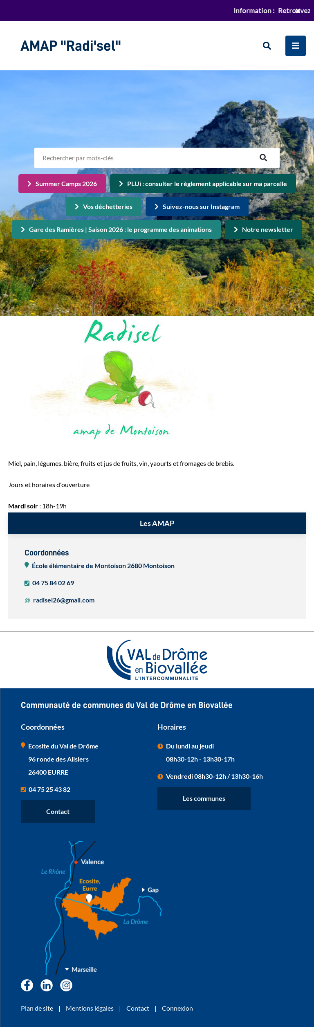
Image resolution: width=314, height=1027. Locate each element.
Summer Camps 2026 (66, 183)
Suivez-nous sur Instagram (201, 206)
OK (263, 158)
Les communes (204, 798)
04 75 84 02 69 (53, 583)
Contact (58, 811)
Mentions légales (90, 1008)
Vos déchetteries (107, 206)
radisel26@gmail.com (63, 600)
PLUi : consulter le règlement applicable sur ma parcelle (207, 183)
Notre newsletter (267, 229)
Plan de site (37, 1008)
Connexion (177, 1008)
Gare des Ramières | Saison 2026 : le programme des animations (120, 229)
